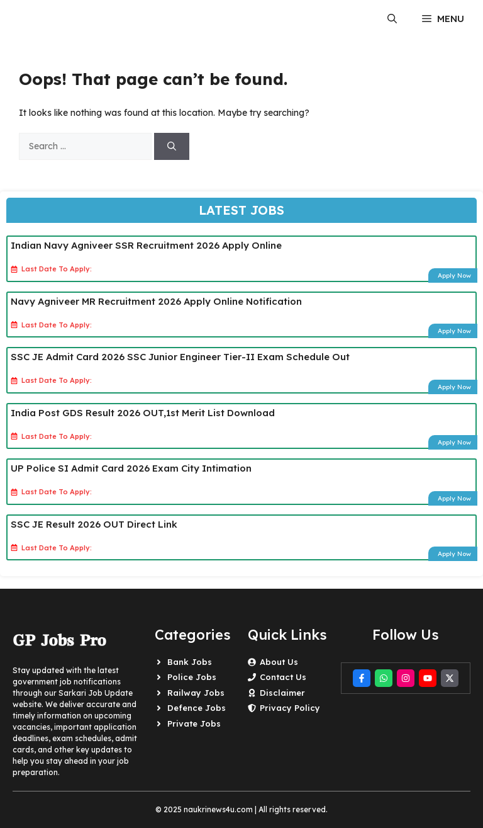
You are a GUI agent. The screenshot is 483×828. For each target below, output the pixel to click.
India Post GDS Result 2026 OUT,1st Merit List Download (143, 413)
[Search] (171, 146)
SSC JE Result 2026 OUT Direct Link (94, 524)
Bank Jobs (189, 662)
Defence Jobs (196, 708)
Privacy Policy (290, 708)
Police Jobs (191, 677)
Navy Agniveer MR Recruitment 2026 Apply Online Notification (156, 301)
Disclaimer (282, 693)
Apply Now (454, 275)
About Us (279, 662)
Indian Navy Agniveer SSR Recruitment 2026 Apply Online (146, 245)
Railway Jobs (196, 693)
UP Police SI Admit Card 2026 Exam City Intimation (131, 468)
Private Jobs (194, 723)
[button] (392, 19)
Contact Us (283, 677)
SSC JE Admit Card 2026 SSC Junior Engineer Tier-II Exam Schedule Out (180, 357)
